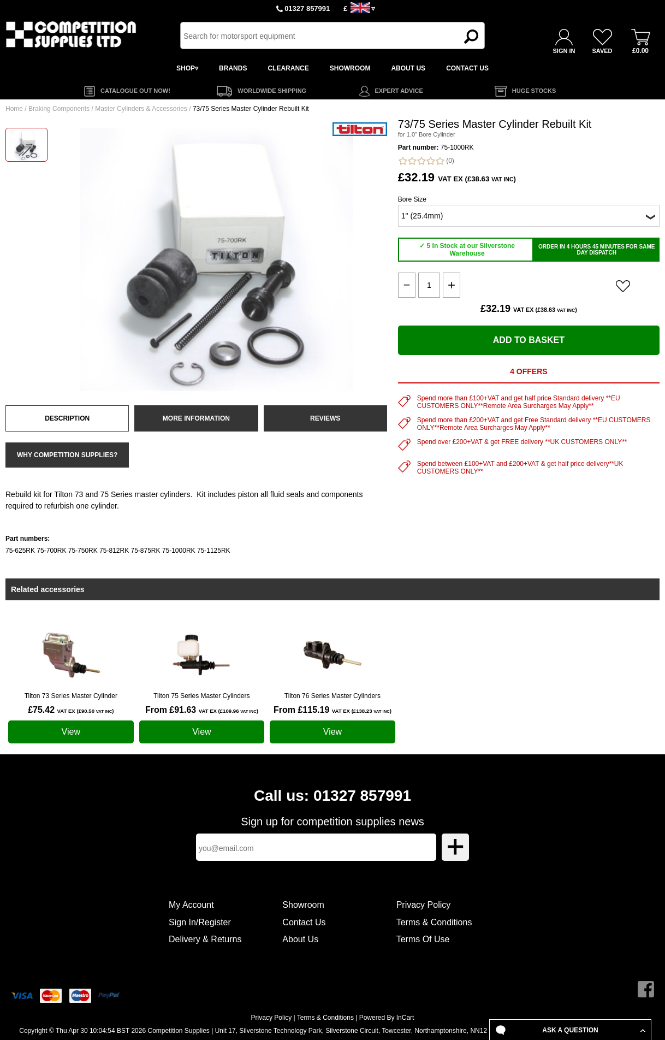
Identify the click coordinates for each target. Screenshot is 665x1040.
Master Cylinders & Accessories (141, 109)
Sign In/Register (200, 922)
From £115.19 (332, 709)
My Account (191, 904)
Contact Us (303, 922)
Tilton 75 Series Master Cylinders (201, 696)
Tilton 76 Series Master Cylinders (332, 696)
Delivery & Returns (205, 939)
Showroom (303, 904)
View (71, 731)
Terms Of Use (423, 939)
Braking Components (59, 109)
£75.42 (71, 709)
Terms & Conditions (434, 922)
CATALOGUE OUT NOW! (135, 90)
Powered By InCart (386, 1017)
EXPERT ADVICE (399, 90)
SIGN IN (564, 51)
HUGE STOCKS (534, 90)
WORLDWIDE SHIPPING (272, 90)
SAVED (602, 51)
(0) (426, 161)
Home (14, 109)
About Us (300, 939)
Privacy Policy (423, 904)
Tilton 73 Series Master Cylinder (71, 696)
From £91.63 (201, 709)
